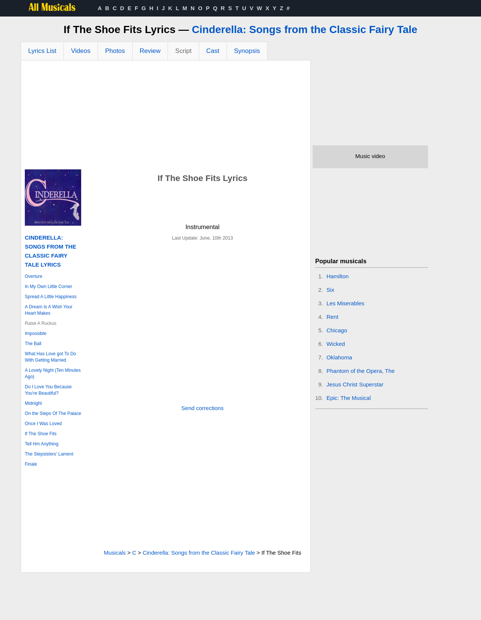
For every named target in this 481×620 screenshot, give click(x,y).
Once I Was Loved (43, 423)
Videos (81, 50)
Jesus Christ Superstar (355, 384)
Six (330, 290)
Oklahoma (339, 357)
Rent (333, 317)
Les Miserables (346, 303)
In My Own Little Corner (48, 286)
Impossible (35, 333)
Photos (115, 50)
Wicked (336, 344)
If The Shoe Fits (41, 433)
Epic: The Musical (349, 398)
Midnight (33, 403)
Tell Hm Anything (41, 444)
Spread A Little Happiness (50, 296)
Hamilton (338, 276)
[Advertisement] (166, 116)
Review (150, 50)
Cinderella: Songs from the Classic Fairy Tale (304, 29)
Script (183, 50)
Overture (33, 276)
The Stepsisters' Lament (49, 454)
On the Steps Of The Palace (53, 413)
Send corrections (203, 408)
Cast (212, 50)
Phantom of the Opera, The (361, 371)
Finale (31, 464)
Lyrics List (42, 50)
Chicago (337, 330)
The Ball (33, 343)
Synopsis (247, 50)
